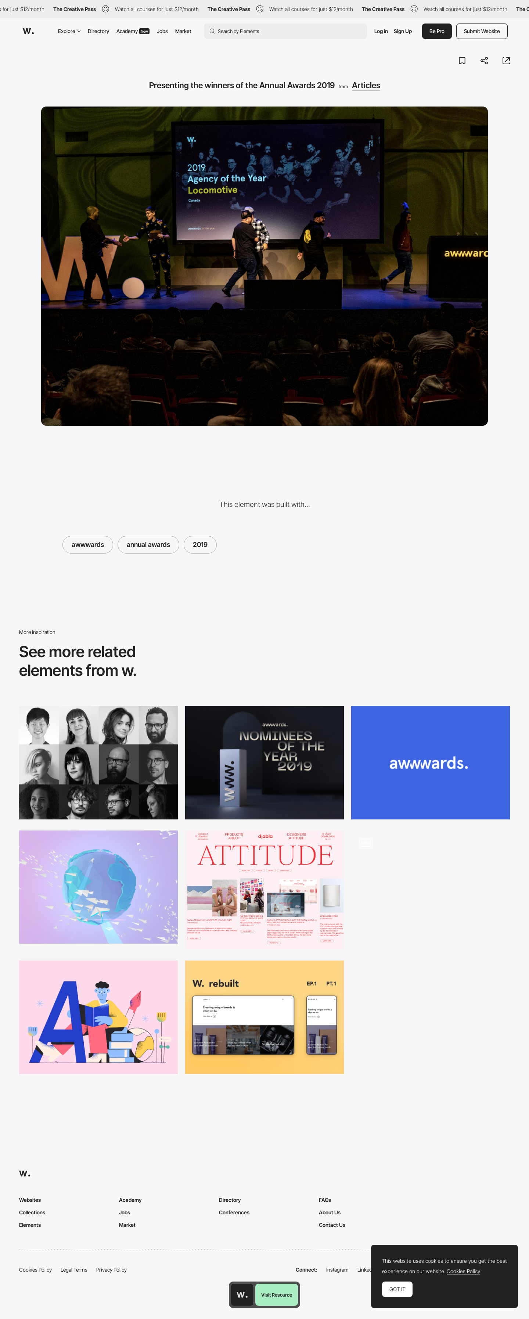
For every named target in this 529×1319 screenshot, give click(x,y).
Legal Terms (74, 1269)
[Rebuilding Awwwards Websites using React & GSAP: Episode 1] (264, 1017)
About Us (330, 1212)
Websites (30, 1200)
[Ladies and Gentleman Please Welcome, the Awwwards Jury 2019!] (98, 762)
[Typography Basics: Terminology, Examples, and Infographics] (98, 1017)
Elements (30, 1225)
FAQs (325, 1200)
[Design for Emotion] (98, 887)
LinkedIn (366, 1269)
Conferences (234, 1212)
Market (183, 31)
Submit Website (482, 31)
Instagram (337, 1269)
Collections (32, 1212)
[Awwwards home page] (242, 1295)
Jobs (162, 31)
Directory (98, 31)
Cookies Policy (35, 1269)
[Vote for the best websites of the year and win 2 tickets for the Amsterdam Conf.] (264, 762)
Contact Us (332, 1225)
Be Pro (437, 31)
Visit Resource (276, 1295)
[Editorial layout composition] (264, 889)
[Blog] (430, 889)
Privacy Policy (111, 1269)
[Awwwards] (28, 31)
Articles (366, 85)
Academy (133, 31)
